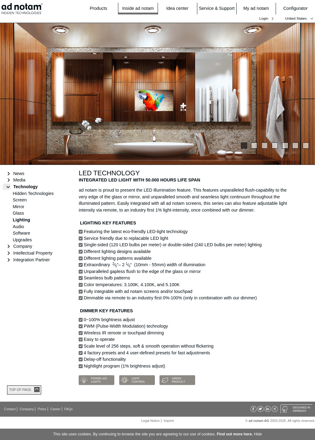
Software (21, 233)
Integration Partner (31, 259)
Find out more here (234, 434)
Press (42, 409)
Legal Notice (150, 420)
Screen (20, 199)
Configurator (297, 8)
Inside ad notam (138, 8)
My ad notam (257, 8)
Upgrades (22, 239)
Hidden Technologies (33, 193)
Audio (18, 226)
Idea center (179, 8)
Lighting (21, 219)
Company (22, 246)
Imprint (168, 420)
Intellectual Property (32, 253)
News (18, 173)
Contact (10, 409)
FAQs (68, 409)
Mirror (18, 206)
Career (55, 409)
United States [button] (296, 18)
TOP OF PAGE (20, 389)
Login (263, 18)
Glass (18, 213)
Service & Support (216, 8)
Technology (25, 186)
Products (102, 8)
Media (19, 179)
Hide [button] (258, 434)
